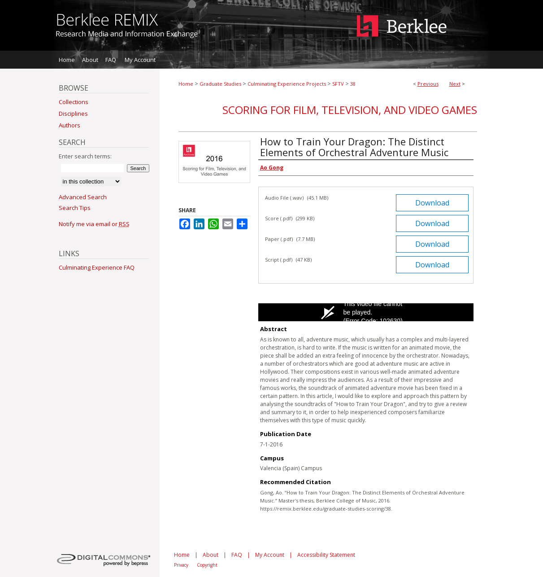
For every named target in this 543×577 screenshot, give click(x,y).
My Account (269, 555)
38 (353, 83)
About (210, 555)
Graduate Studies (220, 83)
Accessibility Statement (326, 555)
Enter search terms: (85, 156)
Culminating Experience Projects (287, 83)
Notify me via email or (94, 224)
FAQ (236, 555)
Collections (73, 102)
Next (454, 83)
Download (432, 203)
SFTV (338, 83)
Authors (69, 125)
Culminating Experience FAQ (97, 267)
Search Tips (75, 208)
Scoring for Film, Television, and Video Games (349, 109)
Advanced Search (83, 197)
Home (185, 83)
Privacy (181, 565)
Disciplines (73, 113)
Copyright (207, 565)
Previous (428, 83)
